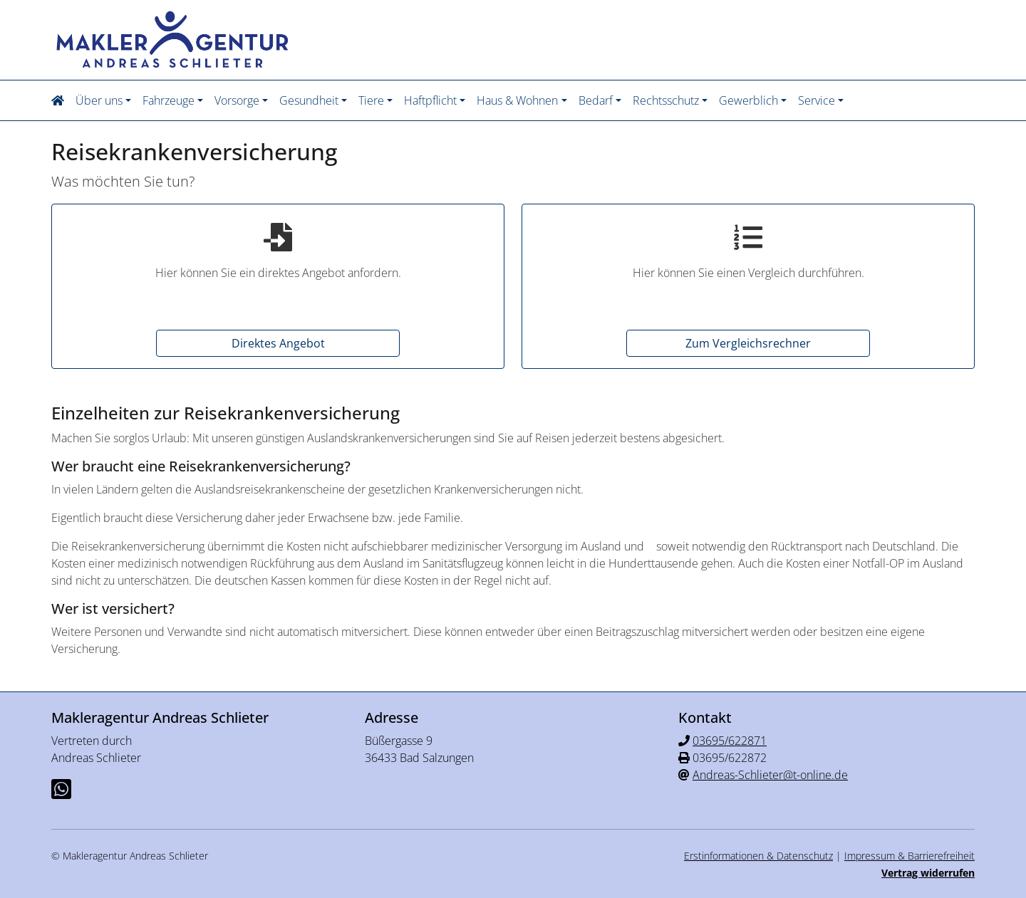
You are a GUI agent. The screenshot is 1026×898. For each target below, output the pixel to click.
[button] (60, 100)
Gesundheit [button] (308, 100)
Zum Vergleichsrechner (748, 343)
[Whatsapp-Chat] (61, 788)
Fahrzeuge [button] (168, 100)
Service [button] (816, 100)
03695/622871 (730, 740)
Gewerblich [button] (748, 100)
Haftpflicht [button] (430, 100)
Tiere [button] (371, 100)
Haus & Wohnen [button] (517, 100)
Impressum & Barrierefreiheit (909, 855)
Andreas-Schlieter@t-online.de (770, 775)
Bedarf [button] (596, 100)
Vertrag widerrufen (928, 872)
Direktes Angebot (278, 343)
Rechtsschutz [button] (666, 100)
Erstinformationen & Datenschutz (758, 855)
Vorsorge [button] (236, 100)
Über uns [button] (99, 100)
